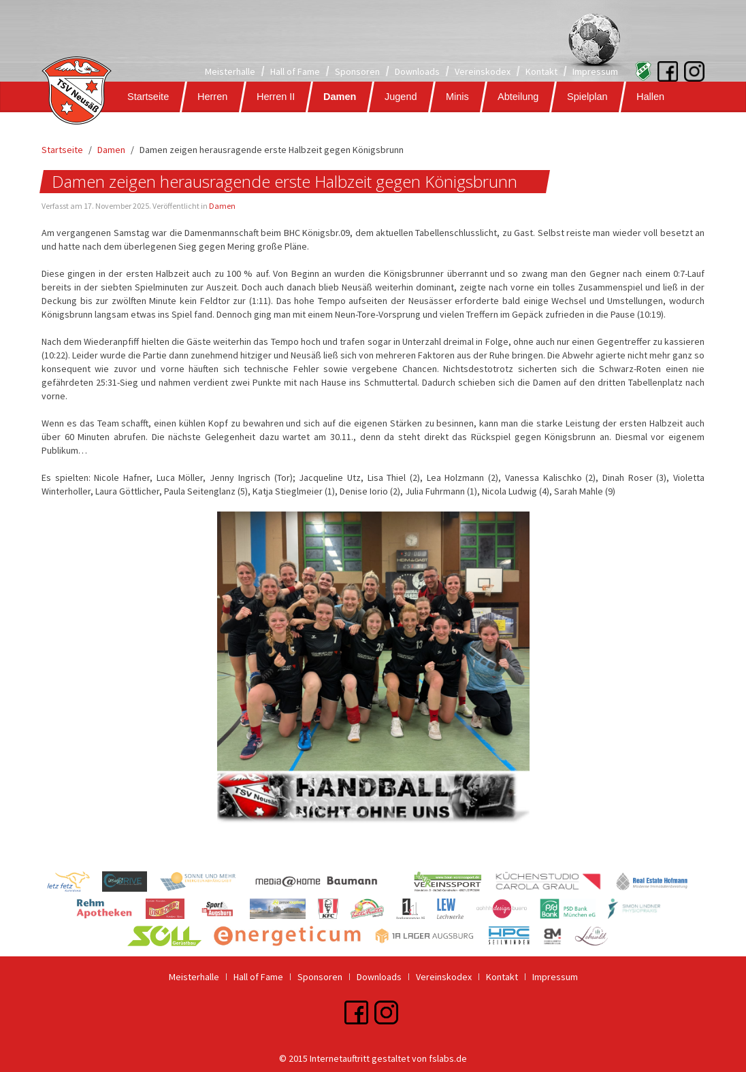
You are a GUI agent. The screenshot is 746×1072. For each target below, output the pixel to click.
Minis (457, 96)
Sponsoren (357, 71)
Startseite (148, 96)
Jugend (401, 96)
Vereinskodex (482, 71)
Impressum (595, 71)
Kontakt (541, 71)
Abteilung (518, 96)
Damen (339, 96)
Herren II (276, 96)
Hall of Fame (295, 71)
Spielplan (587, 96)
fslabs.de (448, 1058)
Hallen (650, 96)
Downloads (417, 71)
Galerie (138, 127)
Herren (212, 96)
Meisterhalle (230, 71)
